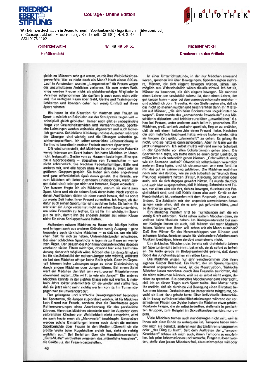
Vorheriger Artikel (52, 46)
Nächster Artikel (202, 46)
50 (126, 46)
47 (107, 46)
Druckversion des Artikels (202, 54)
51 (132, 46)
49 (120, 46)
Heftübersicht (52, 54)
